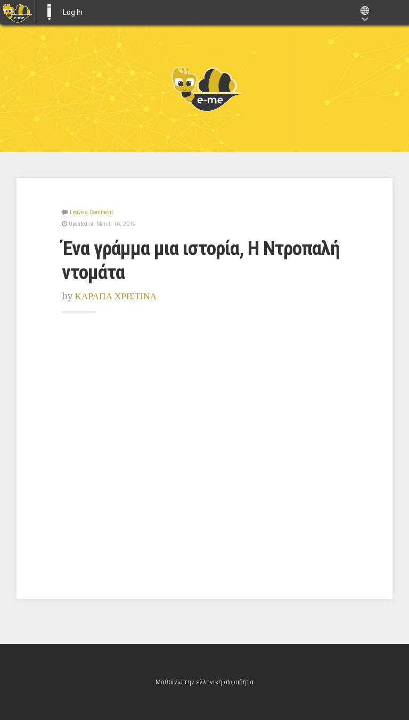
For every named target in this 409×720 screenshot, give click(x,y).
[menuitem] (17, 12)
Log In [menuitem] (73, 12)
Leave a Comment (91, 212)
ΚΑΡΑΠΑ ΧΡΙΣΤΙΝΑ (116, 296)
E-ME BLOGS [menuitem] (49, 12)
